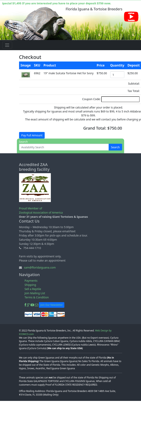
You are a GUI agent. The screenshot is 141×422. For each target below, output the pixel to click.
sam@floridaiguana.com (40, 267)
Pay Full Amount (31, 135)
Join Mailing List (35, 293)
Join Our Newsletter (52, 305)
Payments (31, 280)
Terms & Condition (37, 297)
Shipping (30, 285)
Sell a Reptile (33, 289)
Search (115, 147)
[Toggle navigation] (7, 45)
